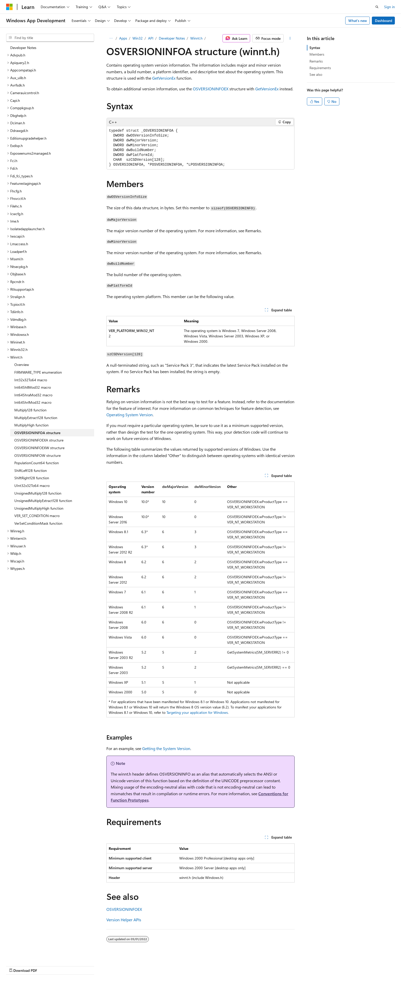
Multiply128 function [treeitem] (30, 410)
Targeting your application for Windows (197, 712)
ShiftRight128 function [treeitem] (31, 477)
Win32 (137, 38)
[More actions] (290, 38)
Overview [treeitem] (21, 364)
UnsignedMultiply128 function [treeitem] (37, 493)
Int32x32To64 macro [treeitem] (30, 379)
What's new (357, 20)
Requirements (320, 67)
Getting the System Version (166, 748)
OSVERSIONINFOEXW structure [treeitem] (39, 447)
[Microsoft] (9, 7)
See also (315, 74)
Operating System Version (129, 414)
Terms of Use (323, 965)
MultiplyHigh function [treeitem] (31, 425)
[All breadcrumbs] (110, 38)
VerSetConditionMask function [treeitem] (38, 523)
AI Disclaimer (202, 965)
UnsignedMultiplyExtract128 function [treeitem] (43, 500)
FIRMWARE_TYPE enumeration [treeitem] (38, 372)
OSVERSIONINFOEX (210, 88)
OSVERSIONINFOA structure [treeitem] (37, 432)
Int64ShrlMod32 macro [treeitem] (32, 402)
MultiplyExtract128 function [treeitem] (35, 417)
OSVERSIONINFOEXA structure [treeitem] (38, 440)
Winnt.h (196, 38)
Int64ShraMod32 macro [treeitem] (33, 395)
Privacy (297, 965)
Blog (255, 965)
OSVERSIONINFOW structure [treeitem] (37, 455)
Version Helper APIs (123, 919)
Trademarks (348, 965)
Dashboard (383, 20)
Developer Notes (172, 38)
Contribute (276, 965)
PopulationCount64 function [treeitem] (36, 462)
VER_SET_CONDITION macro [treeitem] (37, 515)
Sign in (389, 6)
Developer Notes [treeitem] (23, 47)
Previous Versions (232, 965)
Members (316, 54)
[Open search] (377, 6)
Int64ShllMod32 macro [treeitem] (32, 387)
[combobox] (50, 38)
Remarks (316, 61)
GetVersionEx (163, 78)
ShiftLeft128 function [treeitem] (30, 470)
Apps (123, 38)
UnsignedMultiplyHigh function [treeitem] (38, 508)
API (150, 38)
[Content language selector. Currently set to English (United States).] (29, 965)
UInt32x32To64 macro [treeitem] (32, 485)
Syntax (314, 47)
